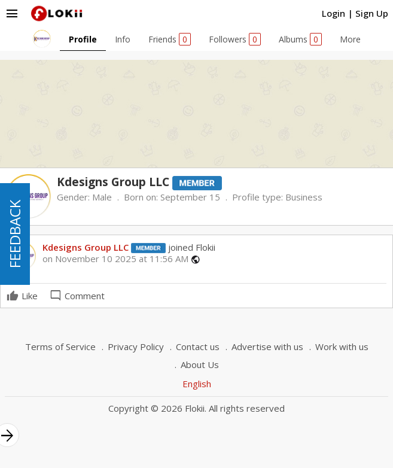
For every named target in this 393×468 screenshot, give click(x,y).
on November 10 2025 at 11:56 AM (115, 259)
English (196, 384)
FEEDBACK (15, 234)
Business (303, 197)
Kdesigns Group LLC (85, 247)
